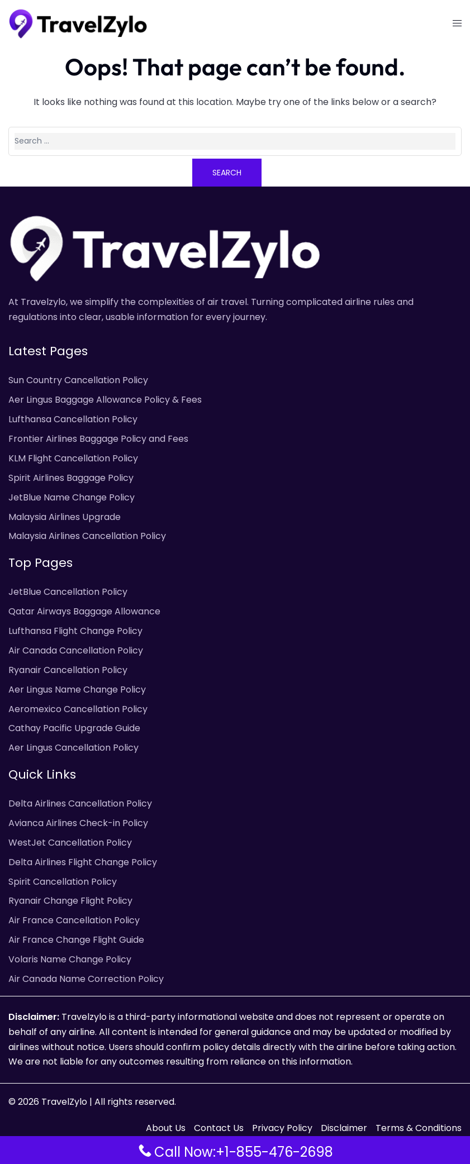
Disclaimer (344, 1128)
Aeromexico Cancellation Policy (78, 709)
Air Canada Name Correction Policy (86, 978)
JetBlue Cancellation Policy (67, 591)
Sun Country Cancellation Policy (78, 380)
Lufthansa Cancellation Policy (72, 419)
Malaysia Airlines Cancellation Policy (87, 535)
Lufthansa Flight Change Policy (75, 630)
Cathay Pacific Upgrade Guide (74, 728)
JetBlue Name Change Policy (71, 497)
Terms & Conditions (419, 1128)
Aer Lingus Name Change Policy (77, 689)
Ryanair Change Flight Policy (70, 900)
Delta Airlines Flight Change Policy (82, 862)
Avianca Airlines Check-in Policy (78, 823)
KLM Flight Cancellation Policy (73, 458)
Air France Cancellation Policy (74, 920)
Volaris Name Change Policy (69, 959)
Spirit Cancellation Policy (62, 881)
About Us (166, 1128)
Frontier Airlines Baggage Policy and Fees (98, 438)
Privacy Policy (282, 1128)
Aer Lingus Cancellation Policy (73, 747)
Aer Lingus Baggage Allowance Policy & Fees (105, 399)
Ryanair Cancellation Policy (67, 670)
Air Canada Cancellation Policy (75, 650)
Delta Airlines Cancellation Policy (80, 803)
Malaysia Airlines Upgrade (64, 517)
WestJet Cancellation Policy (70, 842)
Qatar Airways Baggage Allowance (84, 611)
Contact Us (219, 1128)
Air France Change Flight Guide (76, 939)
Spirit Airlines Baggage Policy (71, 477)
